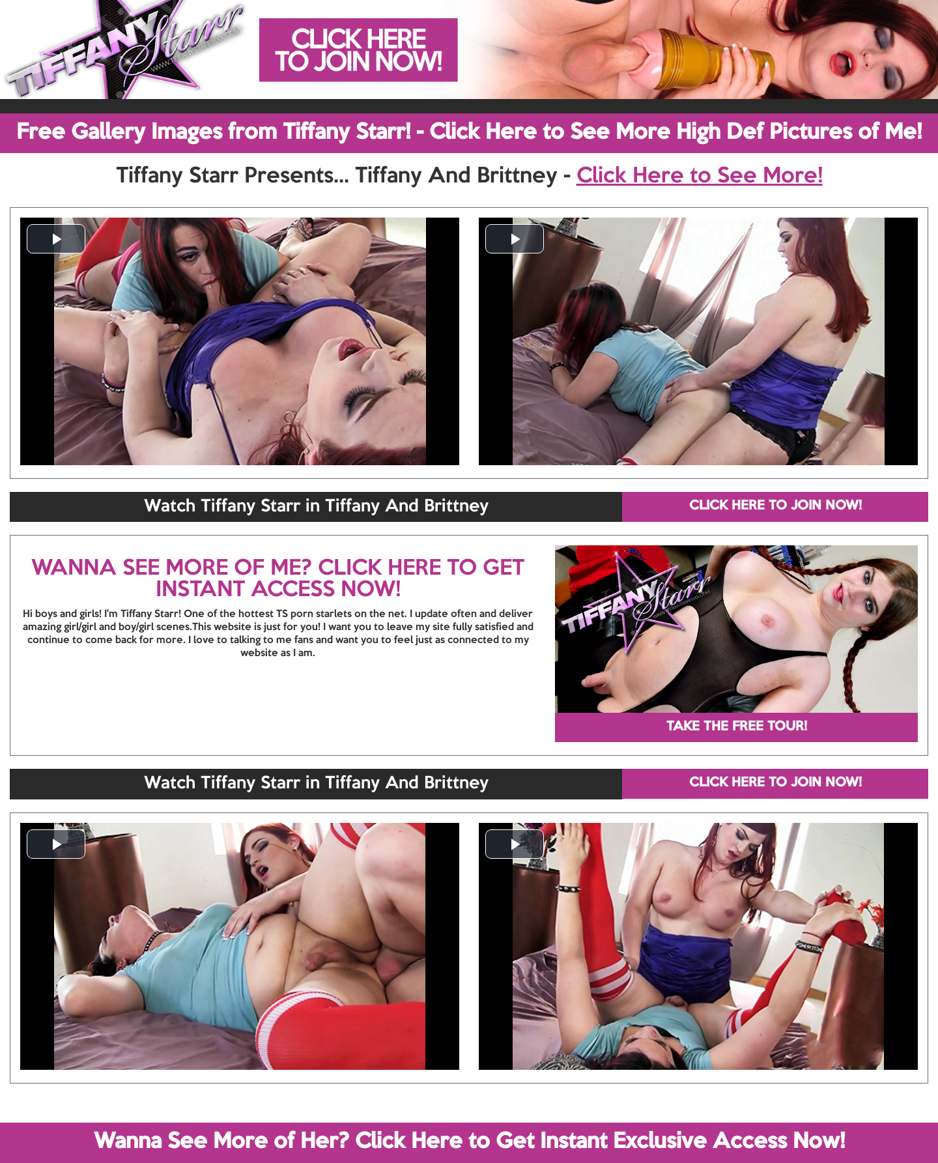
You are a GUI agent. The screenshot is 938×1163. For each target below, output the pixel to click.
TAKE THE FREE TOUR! (736, 727)
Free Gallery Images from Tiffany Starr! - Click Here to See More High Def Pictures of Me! (469, 133)
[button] (56, 238)
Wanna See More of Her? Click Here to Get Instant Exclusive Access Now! (469, 1142)
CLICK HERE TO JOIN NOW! (775, 506)
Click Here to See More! (699, 176)
